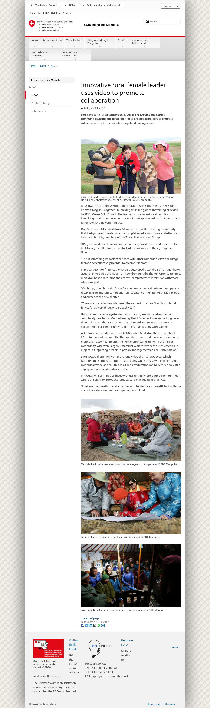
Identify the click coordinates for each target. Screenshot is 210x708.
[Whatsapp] (99, 625)
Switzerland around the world (103, 5)
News (34, 43)
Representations (52, 43)
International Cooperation (75, 56)
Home (32, 65)
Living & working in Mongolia (100, 43)
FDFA (72, 5)
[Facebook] (83, 625)
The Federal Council (46, 5)
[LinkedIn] (91, 625)
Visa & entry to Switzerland (144, 43)
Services (122, 43)
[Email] (103, 625)
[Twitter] (87, 625)
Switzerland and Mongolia (44, 56)
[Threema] (95, 625)
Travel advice (74, 43)
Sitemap (175, 647)
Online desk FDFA (74, 644)
